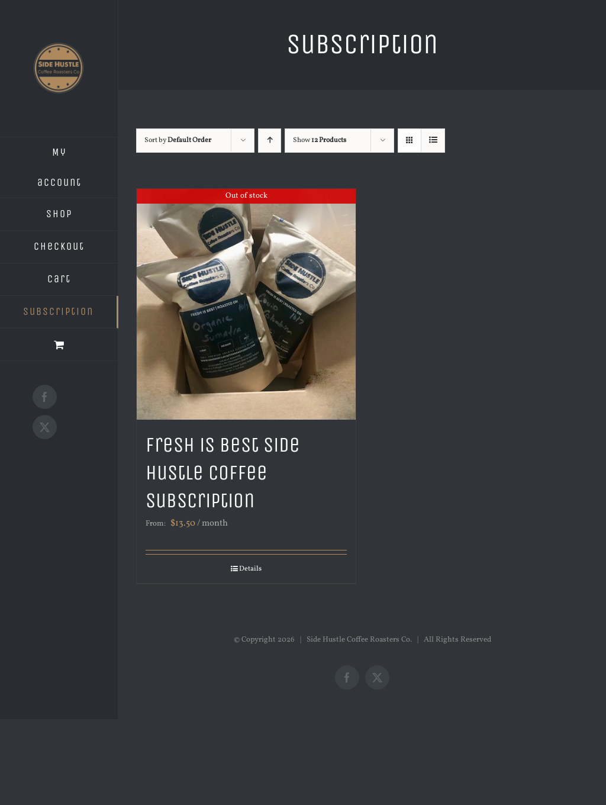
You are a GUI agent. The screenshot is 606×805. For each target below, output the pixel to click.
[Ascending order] (269, 140)
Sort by (177, 140)
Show (319, 140)
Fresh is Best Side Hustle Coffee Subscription (223, 473)
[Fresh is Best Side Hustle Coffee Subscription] (246, 304)
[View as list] (432, 140)
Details (250, 569)
